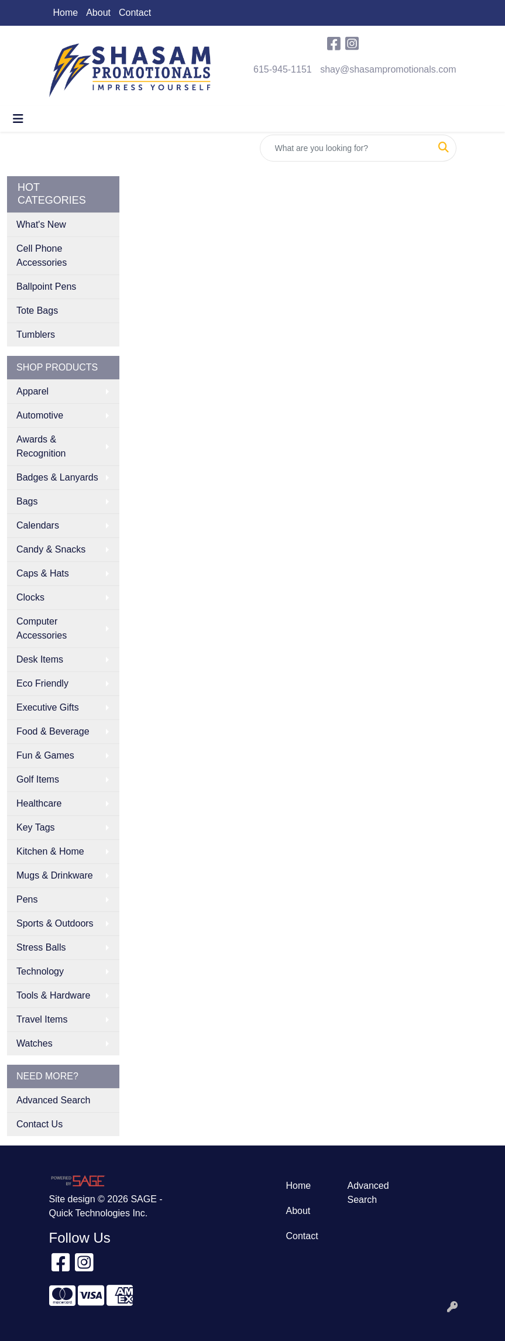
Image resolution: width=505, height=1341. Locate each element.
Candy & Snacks (50, 549)
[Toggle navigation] (18, 119)
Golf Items (37, 779)
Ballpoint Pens (46, 286)
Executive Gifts (47, 707)
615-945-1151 (282, 69)
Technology (40, 971)
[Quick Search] (346, 148)
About (98, 13)
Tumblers (35, 334)
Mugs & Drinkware (54, 875)
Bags (26, 501)
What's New (41, 224)
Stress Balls (41, 947)
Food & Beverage (53, 731)
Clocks (30, 597)
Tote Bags (37, 310)
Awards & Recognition (41, 446)
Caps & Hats (42, 573)
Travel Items (41, 1019)
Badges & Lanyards (57, 477)
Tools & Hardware (53, 995)
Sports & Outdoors (55, 923)
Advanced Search (53, 1100)
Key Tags (35, 827)
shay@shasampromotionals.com (388, 69)
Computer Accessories (41, 628)
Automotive (39, 415)
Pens (26, 899)
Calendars (37, 525)
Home (65, 13)
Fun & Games (45, 755)
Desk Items (39, 659)
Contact (135, 13)
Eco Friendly (42, 683)
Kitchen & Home (50, 851)
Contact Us (39, 1124)
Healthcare (38, 803)
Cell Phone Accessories (41, 255)
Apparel (32, 391)
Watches (34, 1043)
